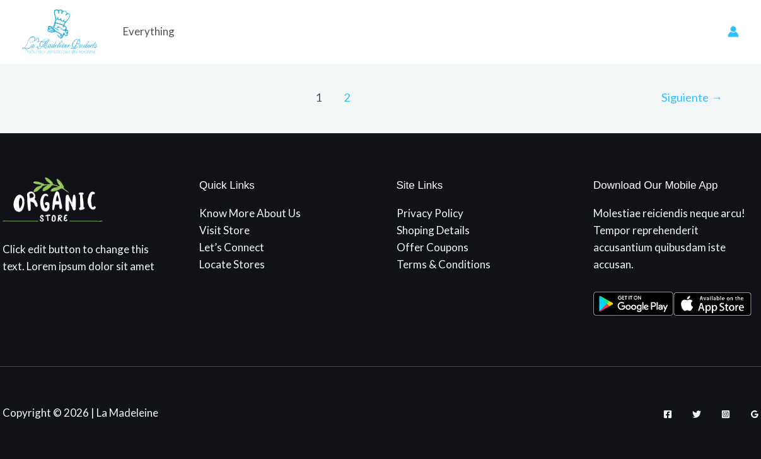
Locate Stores (232, 264)
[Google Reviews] (754, 414)
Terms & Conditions (444, 264)
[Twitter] (696, 414)
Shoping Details (433, 230)
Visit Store (224, 230)
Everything (149, 31)
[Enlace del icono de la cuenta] (733, 31)
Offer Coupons (432, 247)
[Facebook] (667, 414)
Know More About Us (250, 213)
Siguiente (692, 97)
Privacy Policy (430, 213)
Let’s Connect (231, 247)
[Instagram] (725, 414)
